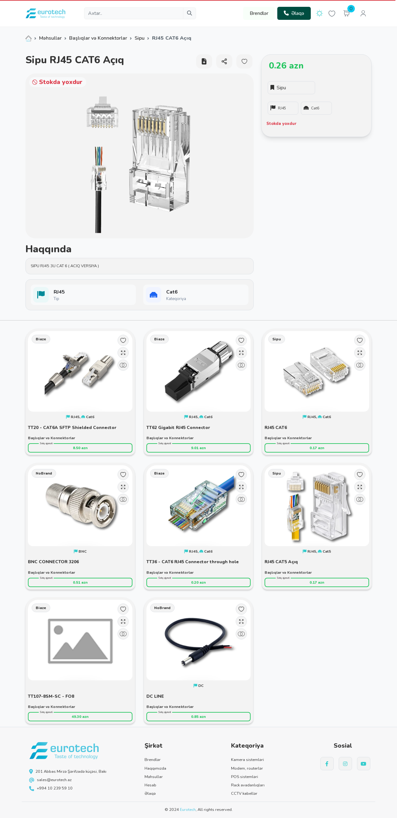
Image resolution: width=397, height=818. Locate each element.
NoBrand (44, 473)
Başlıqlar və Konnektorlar (98, 38)
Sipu (140, 38)
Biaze (41, 339)
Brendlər (259, 13)
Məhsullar (50, 38)
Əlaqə (294, 13)
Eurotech (188, 809)
